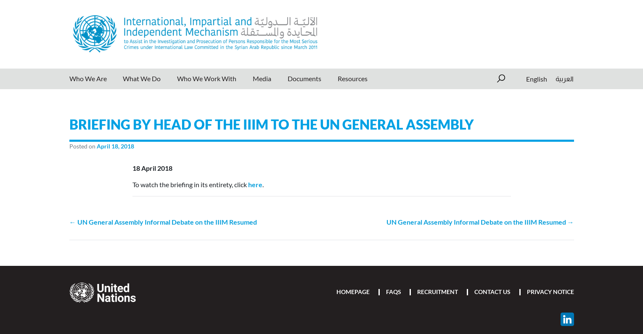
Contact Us (492, 291)
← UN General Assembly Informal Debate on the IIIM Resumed (163, 222)
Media (262, 78)
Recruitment (437, 291)
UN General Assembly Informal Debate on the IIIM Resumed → (480, 222)
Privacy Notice (550, 291)
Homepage (353, 291)
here (255, 184)
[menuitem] (536, 79)
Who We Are (88, 78)
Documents (304, 78)
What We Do (142, 78)
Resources (353, 78)
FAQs (393, 291)
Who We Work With (206, 78)
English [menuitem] (536, 78)
